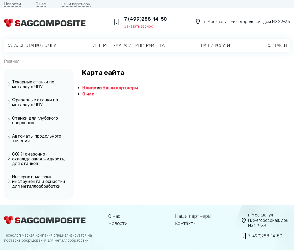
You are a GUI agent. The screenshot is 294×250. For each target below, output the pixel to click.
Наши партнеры (76, 4)
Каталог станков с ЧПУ (31, 45)
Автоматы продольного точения (36, 139)
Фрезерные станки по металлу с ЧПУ (35, 102)
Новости (12, 4)
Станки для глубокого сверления (35, 121)
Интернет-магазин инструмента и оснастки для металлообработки (38, 181)
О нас (41, 4)
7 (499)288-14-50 (145, 19)
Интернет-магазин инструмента (129, 45)
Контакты (277, 45)
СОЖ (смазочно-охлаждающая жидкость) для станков (38, 159)
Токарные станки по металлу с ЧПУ (33, 84)
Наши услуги (215, 45)
